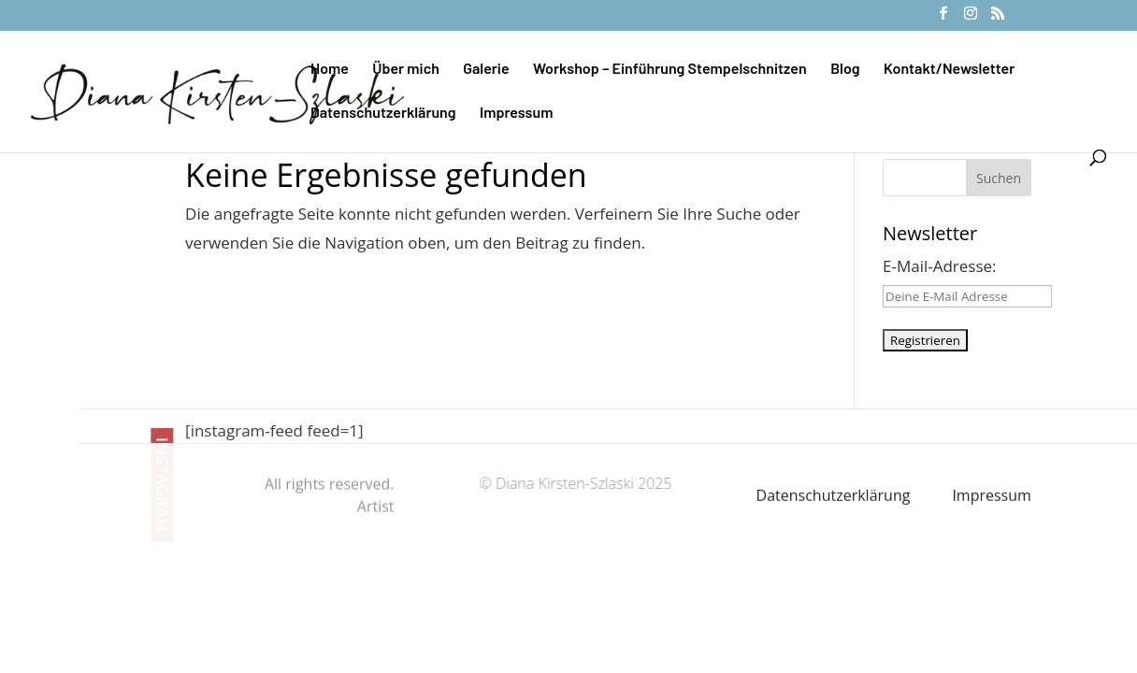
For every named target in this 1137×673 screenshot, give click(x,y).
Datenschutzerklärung (383, 113)
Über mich (405, 69)
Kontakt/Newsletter (949, 69)
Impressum (516, 113)
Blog (844, 69)
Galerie (486, 69)
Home (329, 69)
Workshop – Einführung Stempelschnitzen (670, 69)
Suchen (998, 178)
